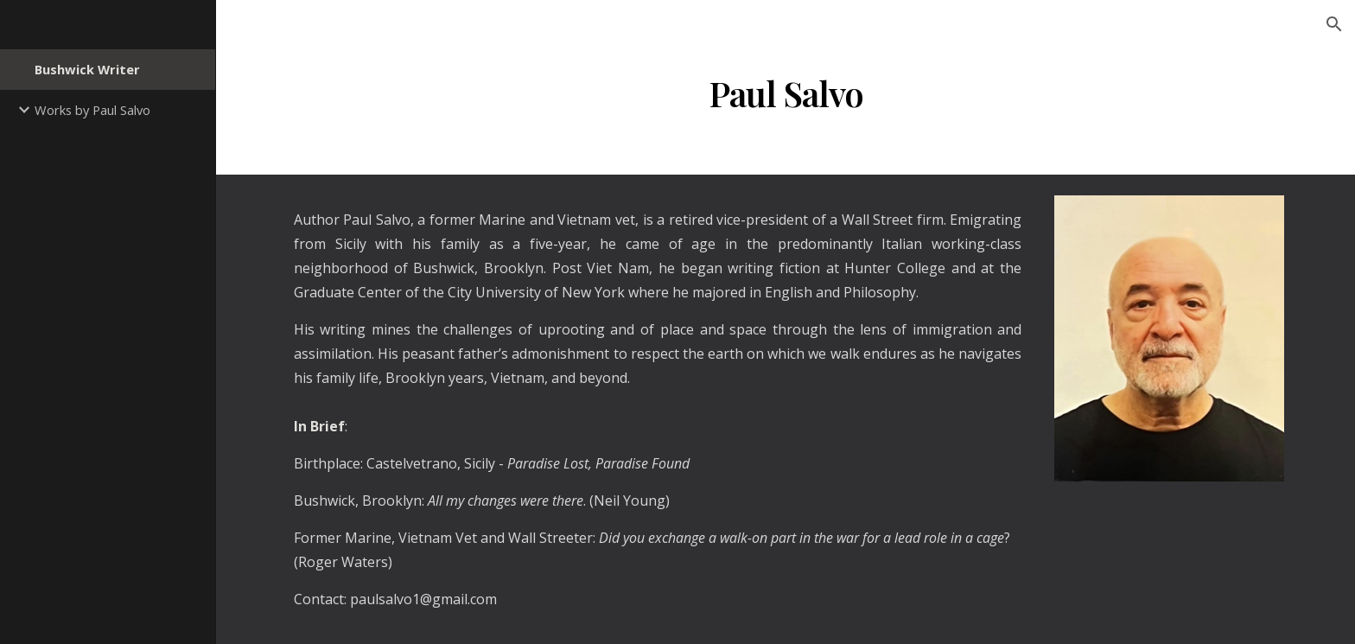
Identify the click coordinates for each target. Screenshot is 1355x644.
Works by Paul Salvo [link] (92, 109)
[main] (785, 93)
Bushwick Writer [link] (87, 69)
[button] (1334, 24)
